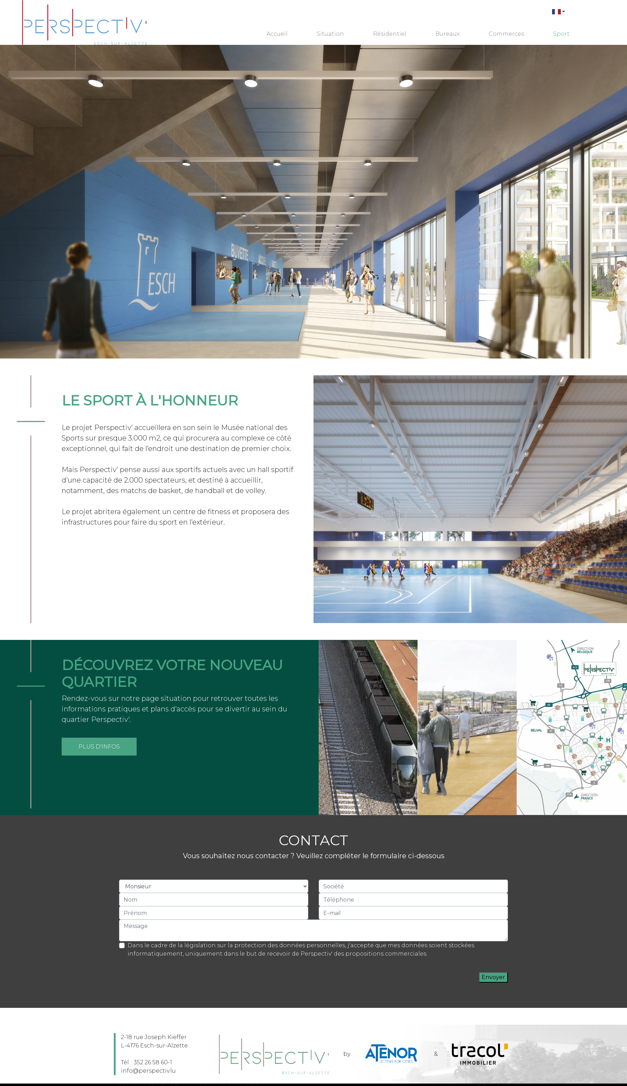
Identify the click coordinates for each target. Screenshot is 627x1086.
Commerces (506, 33)
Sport (561, 33)
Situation (330, 33)
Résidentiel (389, 33)
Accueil (277, 33)
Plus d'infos (99, 746)
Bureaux (447, 33)
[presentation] (425, 977)
